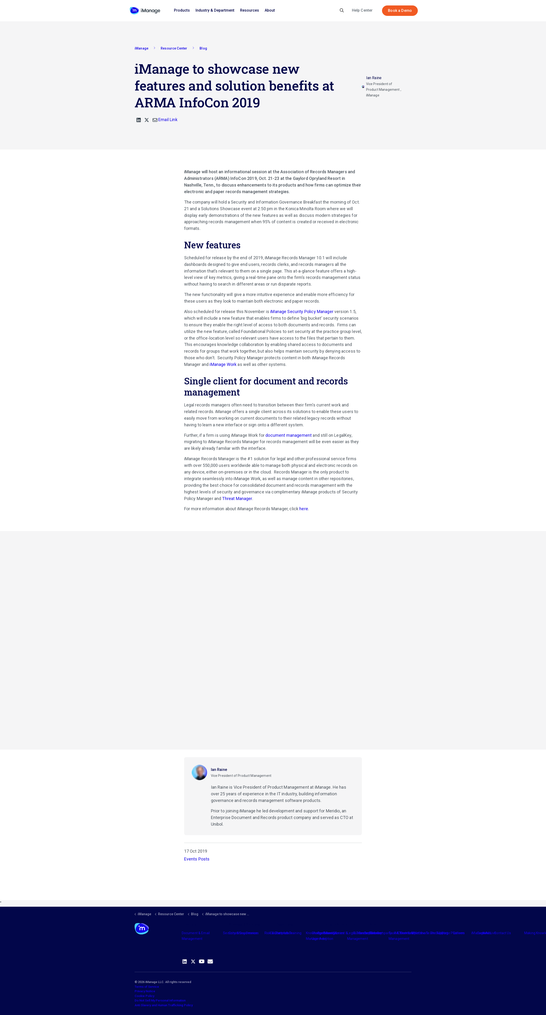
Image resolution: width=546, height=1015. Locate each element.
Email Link (165, 119)
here (303, 508)
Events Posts (197, 858)
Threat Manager (237, 498)
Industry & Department (215, 10)
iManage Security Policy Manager (301, 311)
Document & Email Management (196, 936)
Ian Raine (219, 769)
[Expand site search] (342, 10)
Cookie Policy (144, 996)
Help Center (362, 10)
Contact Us (502, 933)
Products (182, 10)
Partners (282, 933)
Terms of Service (147, 986)
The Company (380, 933)
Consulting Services (244, 933)
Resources (249, 10)
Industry (329, 933)
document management (288, 435)
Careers (459, 933)
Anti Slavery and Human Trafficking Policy (164, 1005)
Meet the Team (423, 933)
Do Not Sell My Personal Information (160, 1000)
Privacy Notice (145, 991)
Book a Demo (400, 11)
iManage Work (223, 364)
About (270, 10)
